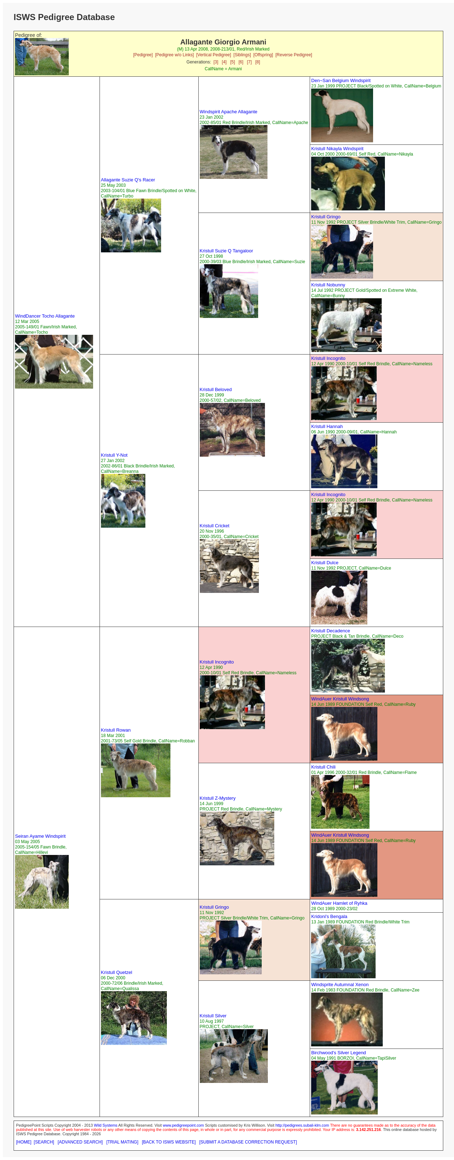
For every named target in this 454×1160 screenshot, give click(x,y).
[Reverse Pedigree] (293, 54)
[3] (215, 62)
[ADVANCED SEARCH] (80, 1142)
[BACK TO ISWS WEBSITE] (168, 1142)
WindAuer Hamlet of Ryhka (339, 903)
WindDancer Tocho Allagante (45, 316)
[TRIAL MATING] (122, 1142)
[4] (224, 62)
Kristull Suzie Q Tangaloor (226, 250)
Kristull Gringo (325, 216)
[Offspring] (263, 54)
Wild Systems (105, 1125)
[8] (257, 62)
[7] (249, 62)
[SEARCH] (44, 1142)
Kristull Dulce (324, 562)
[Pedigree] (143, 54)
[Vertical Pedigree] (213, 54)
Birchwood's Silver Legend (338, 1052)
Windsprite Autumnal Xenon (339, 984)
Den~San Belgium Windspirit (341, 80)
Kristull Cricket (215, 525)
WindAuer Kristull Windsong (340, 699)
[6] (240, 62)
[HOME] (24, 1142)
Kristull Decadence (330, 630)
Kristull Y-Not (114, 455)
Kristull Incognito (328, 358)
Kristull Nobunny (328, 284)
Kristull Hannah (327, 426)
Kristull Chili (323, 767)
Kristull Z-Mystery (218, 798)
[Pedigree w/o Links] (174, 54)
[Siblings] (242, 54)
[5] (232, 62)
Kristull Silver (213, 1015)
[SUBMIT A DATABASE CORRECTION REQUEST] (248, 1142)
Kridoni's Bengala (329, 916)
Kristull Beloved (216, 389)
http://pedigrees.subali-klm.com (302, 1125)
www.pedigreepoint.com (183, 1125)
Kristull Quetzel (116, 972)
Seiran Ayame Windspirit (40, 836)
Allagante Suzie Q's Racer (128, 179)
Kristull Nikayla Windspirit (337, 148)
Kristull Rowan (116, 730)
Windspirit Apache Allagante (228, 111)
